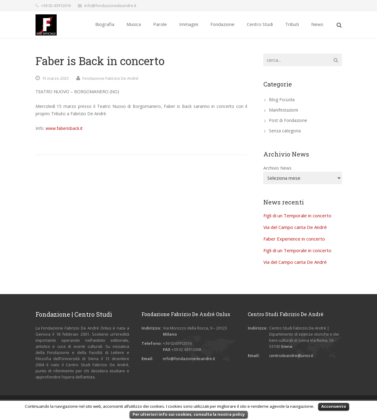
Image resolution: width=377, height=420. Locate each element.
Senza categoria (285, 131)
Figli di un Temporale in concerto (297, 215)
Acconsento (333, 406)
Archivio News (277, 168)
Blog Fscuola (282, 99)
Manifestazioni (283, 110)
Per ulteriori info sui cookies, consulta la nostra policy (189, 414)
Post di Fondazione (288, 120)
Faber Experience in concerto (294, 239)
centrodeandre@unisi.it (291, 355)
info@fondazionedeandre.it (110, 5)
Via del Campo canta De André (295, 227)
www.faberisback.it (63, 128)
